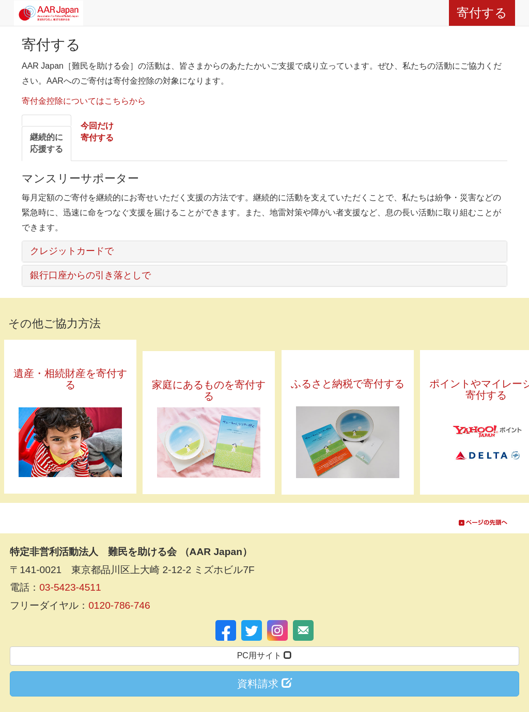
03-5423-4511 (70, 587)
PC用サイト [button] (264, 655)
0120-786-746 (119, 605)
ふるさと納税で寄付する (347, 389)
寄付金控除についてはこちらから (84, 101)
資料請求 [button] (264, 683)
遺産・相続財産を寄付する (70, 385)
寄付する (482, 13)
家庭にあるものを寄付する (209, 390)
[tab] (46, 143)
